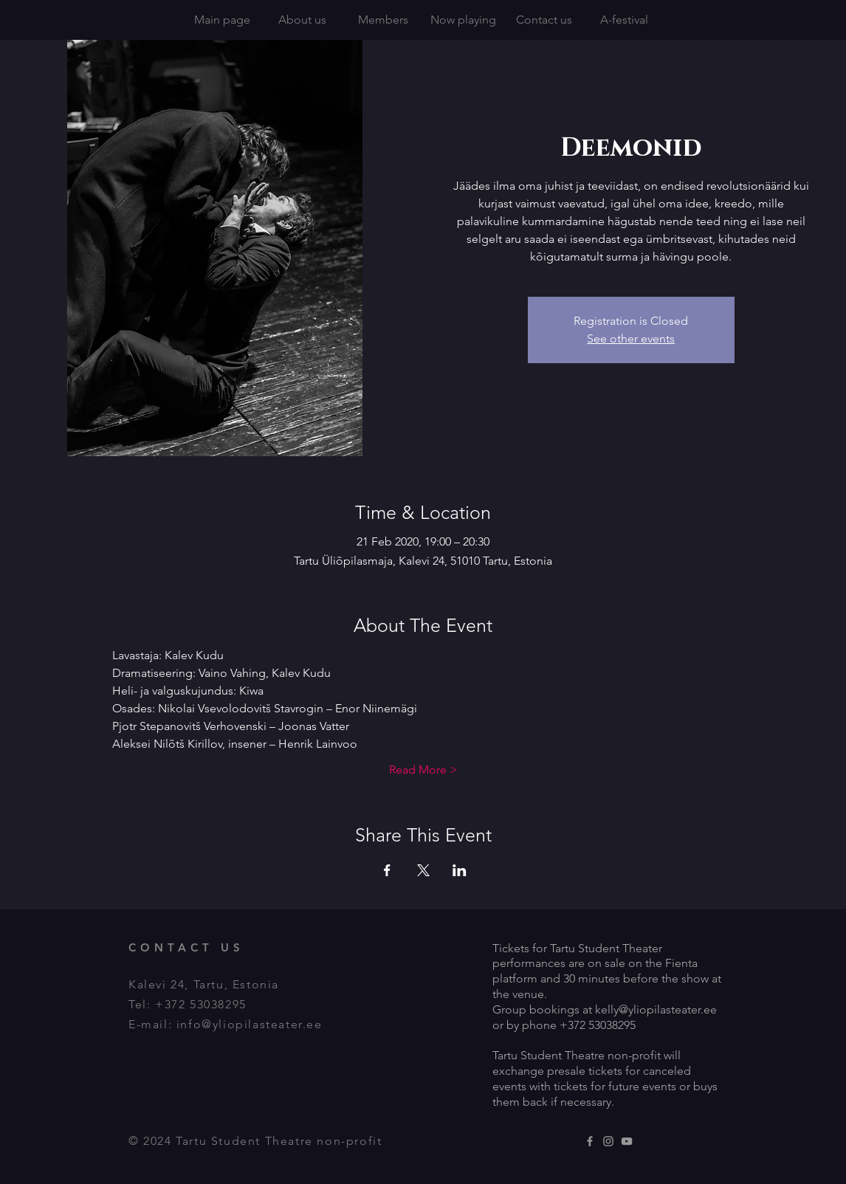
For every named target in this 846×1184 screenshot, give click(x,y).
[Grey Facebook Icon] (589, 1141)
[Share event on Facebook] (387, 870)
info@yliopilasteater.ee (249, 1024)
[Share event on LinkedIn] (460, 870)
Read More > (423, 770)
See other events (631, 338)
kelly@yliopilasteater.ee (656, 1009)
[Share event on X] (423, 870)
